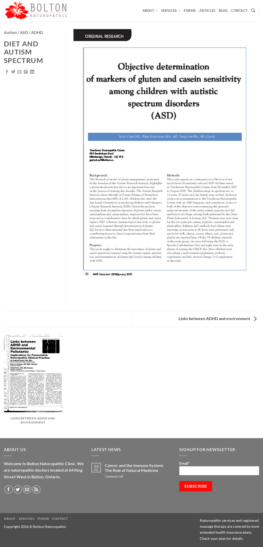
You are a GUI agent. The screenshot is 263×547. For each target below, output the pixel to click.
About (150, 10)
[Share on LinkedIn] (32, 72)
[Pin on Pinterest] (26, 72)
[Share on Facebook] (7, 72)
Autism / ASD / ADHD (23, 32)
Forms (190, 10)
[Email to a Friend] (19, 72)
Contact (239, 10)
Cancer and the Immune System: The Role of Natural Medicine (134, 468)
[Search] (253, 10)
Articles (207, 10)
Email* (219, 468)
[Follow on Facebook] (8, 489)
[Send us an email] (27, 489)
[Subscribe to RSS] (36, 489)
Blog (223, 10)
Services (170, 10)
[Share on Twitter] (13, 72)
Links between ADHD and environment (218, 318)
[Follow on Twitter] (18, 489)
